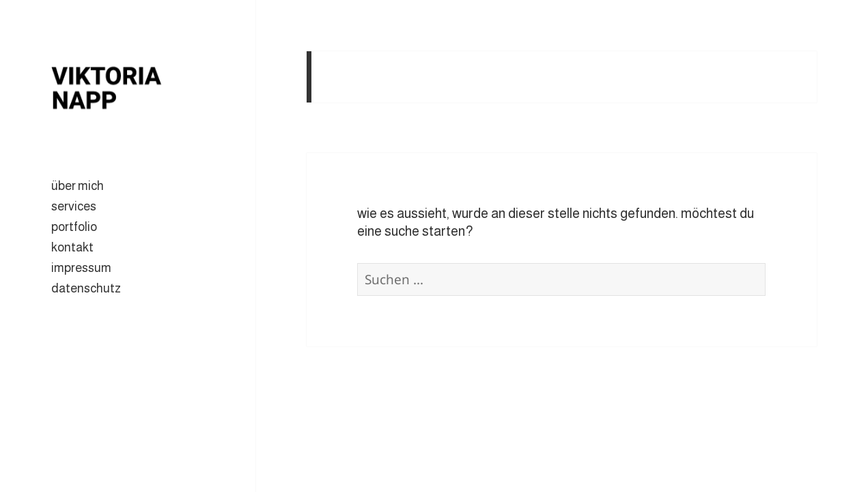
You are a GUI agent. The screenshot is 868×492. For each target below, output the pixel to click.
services (73, 206)
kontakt (72, 247)
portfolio (74, 227)
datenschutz (86, 288)
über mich (77, 186)
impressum (81, 268)
